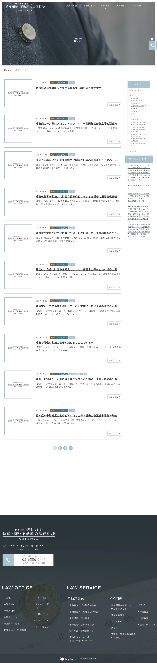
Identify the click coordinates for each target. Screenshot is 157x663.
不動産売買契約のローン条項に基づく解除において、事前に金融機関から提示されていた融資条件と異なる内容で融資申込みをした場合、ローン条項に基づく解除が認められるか (139, 172)
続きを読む (114, 105)
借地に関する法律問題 (138, 143)
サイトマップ (42, 627)
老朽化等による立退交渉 (81, 624)
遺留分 (133, 98)
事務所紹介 (89, 5)
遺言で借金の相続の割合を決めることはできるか (64, 342)
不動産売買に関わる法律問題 (84, 612)
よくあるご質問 (42, 606)
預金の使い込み (147, 624)
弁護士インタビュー (14, 617)
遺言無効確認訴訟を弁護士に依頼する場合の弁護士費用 (68, 88)
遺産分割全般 (75, 374)
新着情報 (133, 151)
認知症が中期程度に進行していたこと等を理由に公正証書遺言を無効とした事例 (83, 415)
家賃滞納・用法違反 (79, 618)
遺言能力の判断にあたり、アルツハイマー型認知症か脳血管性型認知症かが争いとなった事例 (91, 123)
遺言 (71, 83)
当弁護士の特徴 (12, 623)
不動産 (132, 119)
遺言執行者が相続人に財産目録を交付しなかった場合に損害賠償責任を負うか (82, 196)
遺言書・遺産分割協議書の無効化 (123, 636)
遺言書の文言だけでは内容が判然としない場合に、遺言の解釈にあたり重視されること (87, 233)
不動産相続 (116, 621)
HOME (7, 70)
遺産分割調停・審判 (137, 106)
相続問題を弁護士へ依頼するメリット (121, 607)
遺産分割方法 (135, 103)
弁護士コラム (62, 83)
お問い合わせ (42, 614)
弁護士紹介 (71, 5)
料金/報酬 (136, 5)
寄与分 (133, 108)
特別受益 (134, 111)
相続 (17, 70)
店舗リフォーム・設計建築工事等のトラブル (80, 639)
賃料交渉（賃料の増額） (81, 631)
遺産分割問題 (118, 615)
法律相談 (120, 5)
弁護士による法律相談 (15, 630)
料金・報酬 (41, 598)
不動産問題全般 (136, 127)
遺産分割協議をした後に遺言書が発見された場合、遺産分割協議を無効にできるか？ (85, 379)
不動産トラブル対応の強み (82, 605)
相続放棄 (144, 618)
